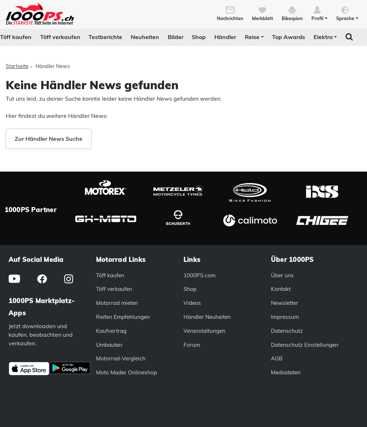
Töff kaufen (16, 36)
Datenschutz (287, 330)
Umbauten (109, 344)
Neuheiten (145, 36)
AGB (276, 358)
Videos (192, 302)
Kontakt (281, 289)
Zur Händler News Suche (48, 138)
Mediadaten (286, 372)
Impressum (285, 316)
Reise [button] (252, 36)
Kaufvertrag (111, 330)
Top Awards (288, 36)
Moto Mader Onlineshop (126, 372)
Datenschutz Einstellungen (304, 344)
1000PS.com (199, 275)
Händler (225, 36)
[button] (319, 13)
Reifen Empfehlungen (123, 316)
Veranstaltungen (204, 330)
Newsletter (284, 302)
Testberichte (105, 36)
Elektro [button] (323, 36)
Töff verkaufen (60, 36)
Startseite (17, 66)
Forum (192, 344)
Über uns (282, 275)
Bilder (176, 36)
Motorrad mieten (117, 302)
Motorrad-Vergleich (121, 358)
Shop (199, 36)
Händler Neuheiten (207, 316)
